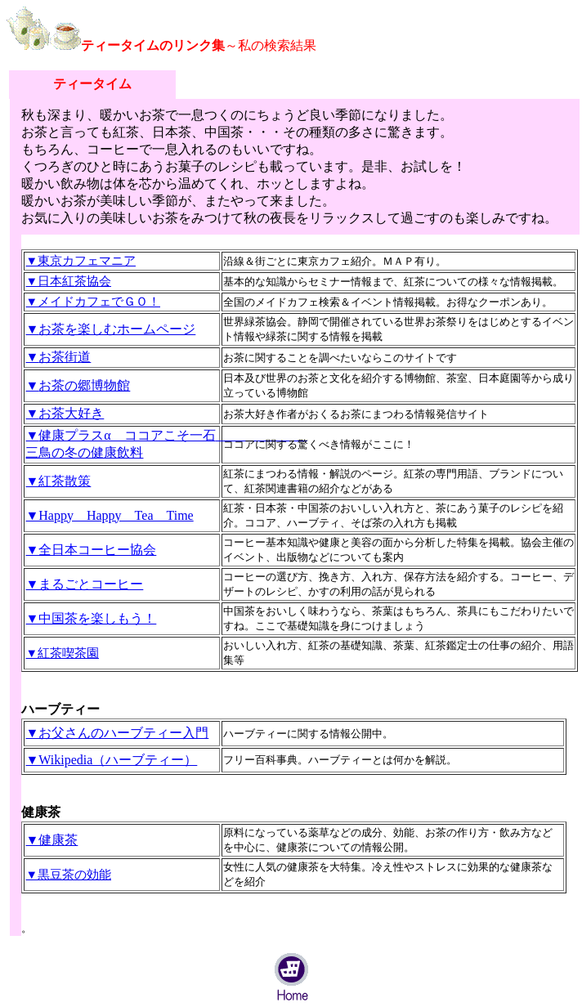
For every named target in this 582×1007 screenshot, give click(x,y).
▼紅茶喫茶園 (62, 653)
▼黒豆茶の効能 (68, 874)
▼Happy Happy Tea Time (109, 515)
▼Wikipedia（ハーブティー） (111, 760)
